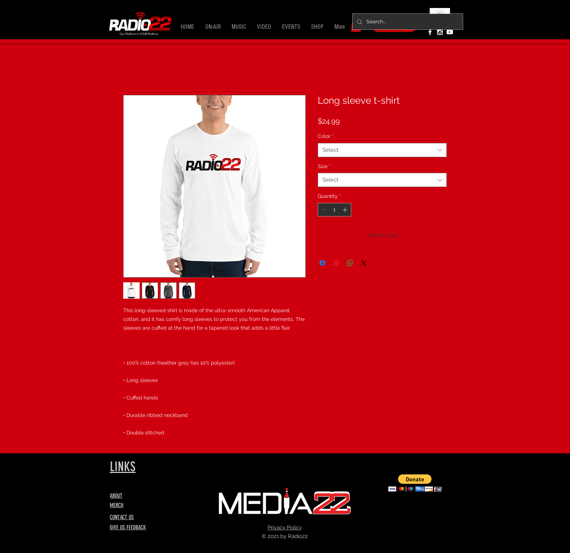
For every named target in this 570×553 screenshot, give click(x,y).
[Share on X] (364, 263)
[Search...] (406, 21)
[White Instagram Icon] (440, 32)
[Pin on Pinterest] (336, 263)
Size (324, 166)
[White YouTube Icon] (450, 32)
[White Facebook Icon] (430, 32)
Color (326, 136)
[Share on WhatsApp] (350, 263)
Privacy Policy (285, 527)
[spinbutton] (334, 209)
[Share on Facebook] (322, 263)
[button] (213, 27)
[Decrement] (323, 209)
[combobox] (382, 150)
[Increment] (345, 209)
